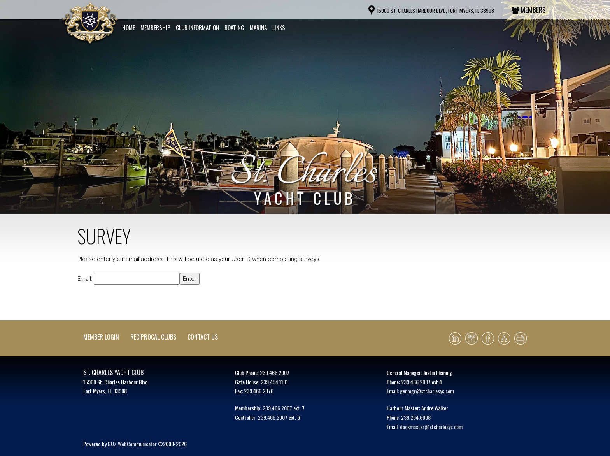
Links (278, 27)
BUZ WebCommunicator (132, 444)
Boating (234, 27)
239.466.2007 (274, 372)
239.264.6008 (416, 417)
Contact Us (203, 337)
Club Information (197, 27)
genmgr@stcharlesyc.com (427, 391)
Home (128, 27)
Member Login (101, 337)
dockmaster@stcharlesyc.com (431, 427)
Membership (155, 27)
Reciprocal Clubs (153, 337)
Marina (258, 27)
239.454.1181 (274, 382)
